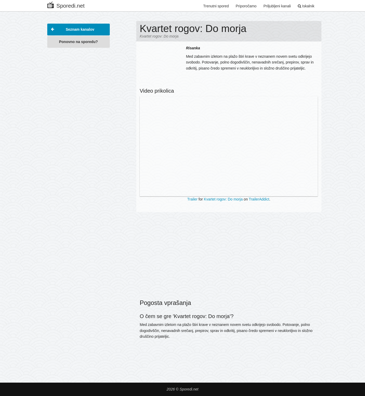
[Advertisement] (78, 129)
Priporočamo (246, 6)
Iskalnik (306, 6)
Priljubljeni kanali (277, 6)
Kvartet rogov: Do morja (223, 199)
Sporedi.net (66, 5)
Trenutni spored (216, 6)
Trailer (192, 199)
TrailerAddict (259, 199)
